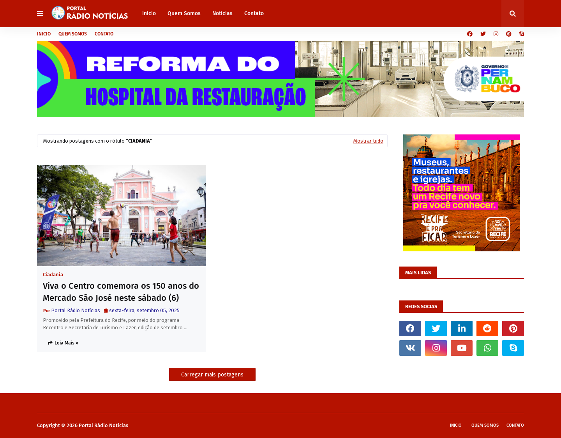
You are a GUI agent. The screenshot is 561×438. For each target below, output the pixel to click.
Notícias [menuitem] (222, 13)
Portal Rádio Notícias (103, 425)
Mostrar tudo (368, 141)
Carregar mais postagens (212, 374)
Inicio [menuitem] (149, 13)
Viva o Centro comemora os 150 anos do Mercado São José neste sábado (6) (121, 292)
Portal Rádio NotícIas (75, 310)
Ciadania (53, 274)
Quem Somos (72, 34)
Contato (104, 34)
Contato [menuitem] (254, 13)
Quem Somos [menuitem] (184, 13)
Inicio (44, 34)
